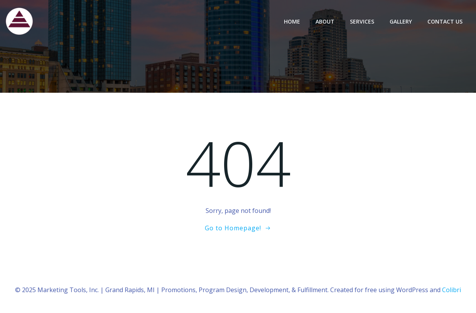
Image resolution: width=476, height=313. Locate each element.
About (325, 21)
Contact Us (444, 21)
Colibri (451, 290)
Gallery (401, 21)
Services (362, 21)
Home (292, 21)
